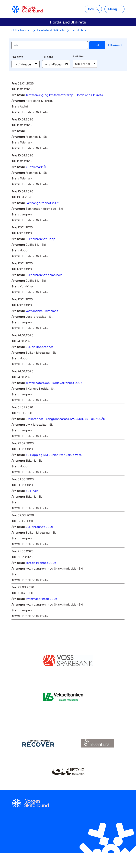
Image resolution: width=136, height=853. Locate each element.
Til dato (47, 57)
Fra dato (17, 57)
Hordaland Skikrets (68, 22)
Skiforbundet (21, 30)
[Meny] (114, 9)
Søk (97, 45)
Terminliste (79, 30)
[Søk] (93, 9)
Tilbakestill (115, 45)
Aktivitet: (78, 56)
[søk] (50, 45)
